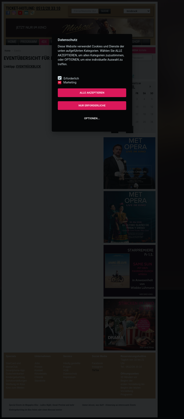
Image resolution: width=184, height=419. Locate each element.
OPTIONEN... (92, 118)
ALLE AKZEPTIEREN (92, 92)
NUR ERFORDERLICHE (91, 105)
